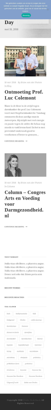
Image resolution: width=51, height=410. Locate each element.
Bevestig (26, 15)
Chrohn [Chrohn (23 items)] (22, 320)
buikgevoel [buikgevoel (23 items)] (10, 320)
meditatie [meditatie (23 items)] (20, 351)
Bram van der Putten (31, 82)
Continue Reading (16, 141)
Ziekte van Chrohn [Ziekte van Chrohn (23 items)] (30, 382)
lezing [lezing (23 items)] (9, 351)
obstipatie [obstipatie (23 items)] (23, 357)
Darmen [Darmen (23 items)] (25, 326)
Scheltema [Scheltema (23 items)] (10, 370)
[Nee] (47, 9)
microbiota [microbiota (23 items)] (11, 357)
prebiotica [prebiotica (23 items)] (36, 357)
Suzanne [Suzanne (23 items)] (23, 370)
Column (11, 186)
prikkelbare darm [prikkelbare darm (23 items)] (13, 364)
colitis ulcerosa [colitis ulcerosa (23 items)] (36, 320)
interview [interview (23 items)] (38, 345)
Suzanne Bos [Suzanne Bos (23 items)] (36, 370)
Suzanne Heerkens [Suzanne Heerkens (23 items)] (35, 376)
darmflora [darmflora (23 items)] (28, 332)
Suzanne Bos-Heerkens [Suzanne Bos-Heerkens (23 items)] (15, 376)
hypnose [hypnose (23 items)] (10, 345)
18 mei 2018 (10, 82)
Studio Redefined (31, 400)
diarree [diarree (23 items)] (40, 339)
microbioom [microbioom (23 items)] (34, 351)
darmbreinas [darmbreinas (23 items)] (11, 326)
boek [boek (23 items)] (8, 314)
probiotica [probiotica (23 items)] (28, 364)
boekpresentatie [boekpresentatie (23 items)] (21, 314)
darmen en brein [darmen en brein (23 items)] (13, 332)
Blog (9, 86)
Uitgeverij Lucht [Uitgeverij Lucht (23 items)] (12, 382)
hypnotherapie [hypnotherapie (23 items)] (23, 345)
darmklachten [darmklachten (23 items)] (26, 339)
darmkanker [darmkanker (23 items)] (11, 339)
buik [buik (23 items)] (34, 314)
